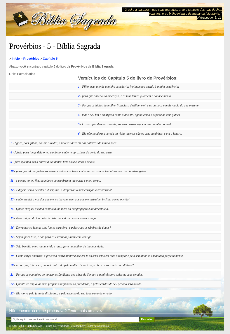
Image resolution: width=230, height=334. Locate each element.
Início (16, 58)
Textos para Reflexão (97, 326)
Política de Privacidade (57, 326)
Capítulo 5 (50, 58)
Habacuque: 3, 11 (209, 17)
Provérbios (31, 58)
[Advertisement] (42, 103)
